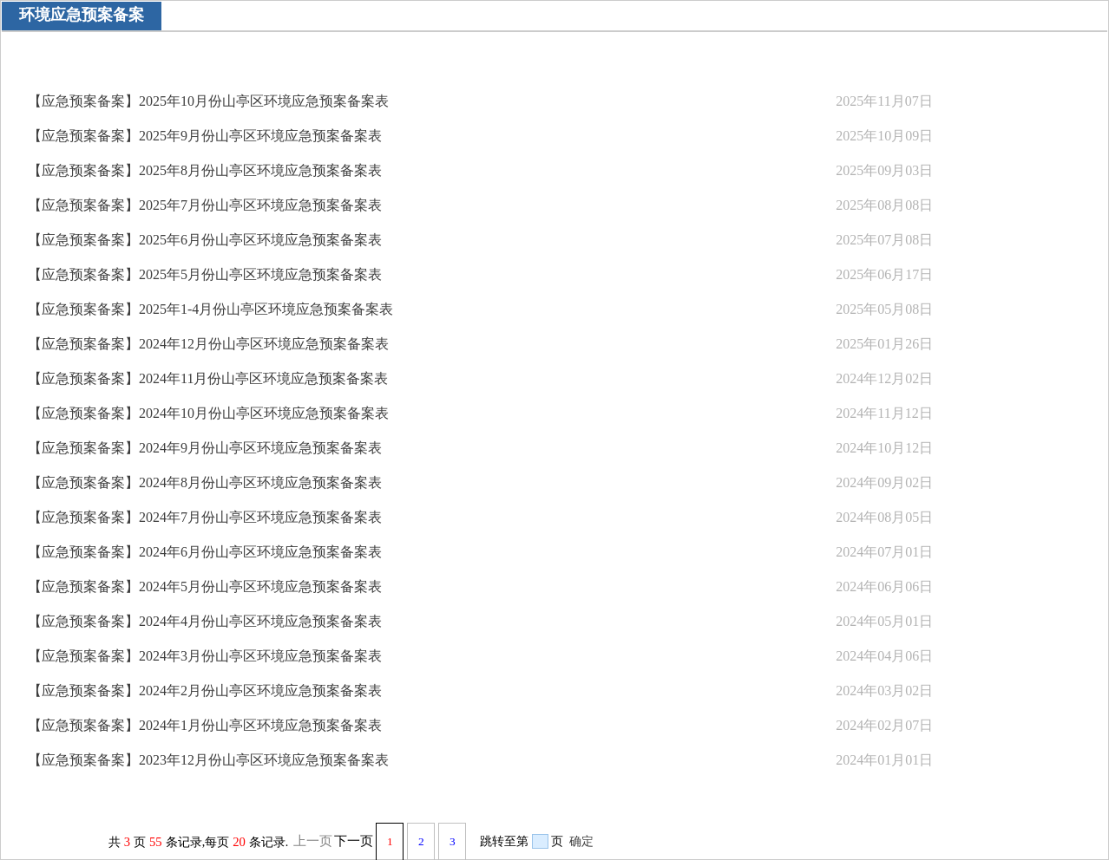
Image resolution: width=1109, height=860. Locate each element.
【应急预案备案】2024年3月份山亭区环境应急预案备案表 (205, 655)
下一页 (353, 841)
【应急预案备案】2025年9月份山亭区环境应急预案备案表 (205, 135)
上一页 (312, 841)
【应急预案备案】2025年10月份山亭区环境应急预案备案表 (208, 101)
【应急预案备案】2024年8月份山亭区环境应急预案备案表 (205, 482)
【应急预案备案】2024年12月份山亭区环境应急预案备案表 (208, 343)
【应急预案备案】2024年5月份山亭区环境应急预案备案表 (205, 586)
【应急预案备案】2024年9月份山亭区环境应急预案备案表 (205, 447)
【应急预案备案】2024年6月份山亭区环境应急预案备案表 (205, 551)
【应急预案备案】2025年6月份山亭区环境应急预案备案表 (205, 239)
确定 (581, 841)
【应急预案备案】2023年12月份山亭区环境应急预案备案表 (208, 759)
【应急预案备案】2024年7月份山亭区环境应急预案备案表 (205, 517)
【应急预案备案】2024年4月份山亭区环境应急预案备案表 (205, 621)
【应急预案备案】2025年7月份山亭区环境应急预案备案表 (205, 205)
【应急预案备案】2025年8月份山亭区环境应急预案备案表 (205, 170)
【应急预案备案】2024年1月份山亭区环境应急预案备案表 (205, 725)
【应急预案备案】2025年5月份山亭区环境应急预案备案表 (205, 274)
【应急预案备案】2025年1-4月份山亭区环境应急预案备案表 (210, 309)
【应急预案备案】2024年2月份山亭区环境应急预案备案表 (205, 690)
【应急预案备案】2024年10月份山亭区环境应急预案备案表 (208, 413)
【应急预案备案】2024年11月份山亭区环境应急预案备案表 (208, 378)
